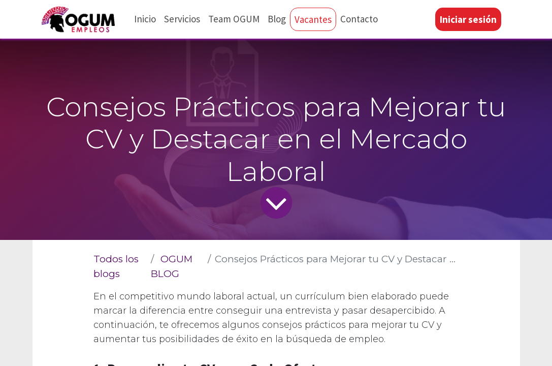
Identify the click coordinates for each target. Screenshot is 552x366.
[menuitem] (146, 19)
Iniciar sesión (467, 19)
